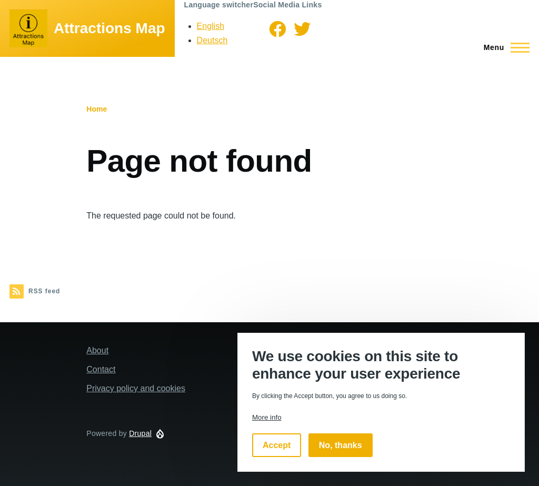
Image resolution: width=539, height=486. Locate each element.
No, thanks (340, 445)
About (97, 350)
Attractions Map (109, 28)
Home (96, 109)
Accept (277, 445)
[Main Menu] (503, 47)
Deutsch (212, 40)
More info (267, 417)
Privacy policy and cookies (135, 388)
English (210, 26)
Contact (100, 369)
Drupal (140, 433)
